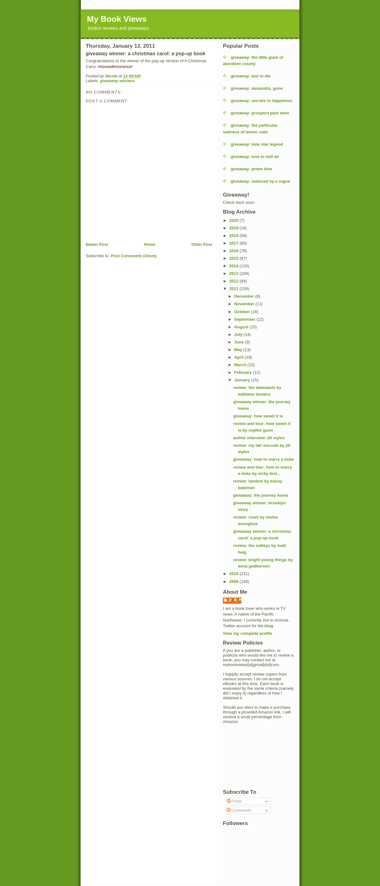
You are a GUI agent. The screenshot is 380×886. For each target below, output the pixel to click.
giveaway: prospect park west (260, 113)
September (245, 319)
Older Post (201, 244)
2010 (234, 573)
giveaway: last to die (251, 76)
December (244, 296)
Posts (234, 801)
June (239, 342)
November (244, 303)
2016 (234, 250)
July (239, 334)
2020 (234, 220)
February (243, 372)
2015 (234, 258)
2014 (234, 266)
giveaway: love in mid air (255, 156)
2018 (234, 235)
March (241, 364)
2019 (234, 228)
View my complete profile (247, 633)
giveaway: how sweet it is (258, 416)
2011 (234, 288)
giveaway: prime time (252, 169)
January (242, 380)
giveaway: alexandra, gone (257, 88)
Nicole (235, 600)
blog (269, 625)
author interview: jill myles (259, 437)
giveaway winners (117, 80)
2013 (234, 273)
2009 (234, 581)
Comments (239, 810)
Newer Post (97, 244)
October (242, 311)
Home (149, 244)
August (241, 327)
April (239, 357)
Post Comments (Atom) (133, 255)
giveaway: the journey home (260, 495)
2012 (234, 281)
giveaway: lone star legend (257, 144)
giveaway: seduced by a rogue (260, 181)
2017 (234, 243)
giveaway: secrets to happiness (261, 100)
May (238, 349)
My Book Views (117, 19)
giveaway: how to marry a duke (263, 459)
